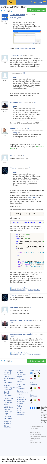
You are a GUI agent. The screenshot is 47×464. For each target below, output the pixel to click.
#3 (35, 102)
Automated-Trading (17, 15)
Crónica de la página (21, 376)
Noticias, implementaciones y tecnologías (10, 387)
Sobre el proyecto (20, 371)
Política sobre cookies (19, 408)
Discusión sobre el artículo (21, 353)
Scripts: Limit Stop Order (17, 354)
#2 (24, 73)
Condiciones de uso (21, 380)
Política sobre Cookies (18, 461)
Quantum (13, 168)
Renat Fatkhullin (16, 102)
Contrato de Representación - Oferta (22, 393)
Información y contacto (21, 414)
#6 (30, 168)
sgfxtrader (14, 307)
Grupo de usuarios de (34, 354)
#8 (30, 307)
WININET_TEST (16, 18)
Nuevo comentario (36, 10)
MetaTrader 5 (35, 370)
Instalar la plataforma (7, 422)
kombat (13, 128)
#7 (30, 295)
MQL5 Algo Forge (8, 413)
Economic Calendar (33, 396)
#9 (12, 322)
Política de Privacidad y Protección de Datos (21, 400)
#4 (28, 128)
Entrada (39, 2)
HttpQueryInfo (33, 197)
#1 (34, 55)
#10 (12, 336)
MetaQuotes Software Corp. (25, 48)
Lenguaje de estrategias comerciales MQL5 (8, 401)
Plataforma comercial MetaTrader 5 (8, 372)
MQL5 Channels (33, 384)
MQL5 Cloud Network (8, 408)
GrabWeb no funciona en (21, 288)
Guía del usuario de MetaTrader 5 (8, 394)
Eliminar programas (8, 427)
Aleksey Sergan (16, 55)
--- (11, 73)
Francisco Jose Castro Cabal (21, 320)
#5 (24, 155)
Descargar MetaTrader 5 (8, 417)
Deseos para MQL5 (34, 290)
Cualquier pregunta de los (18, 290)
